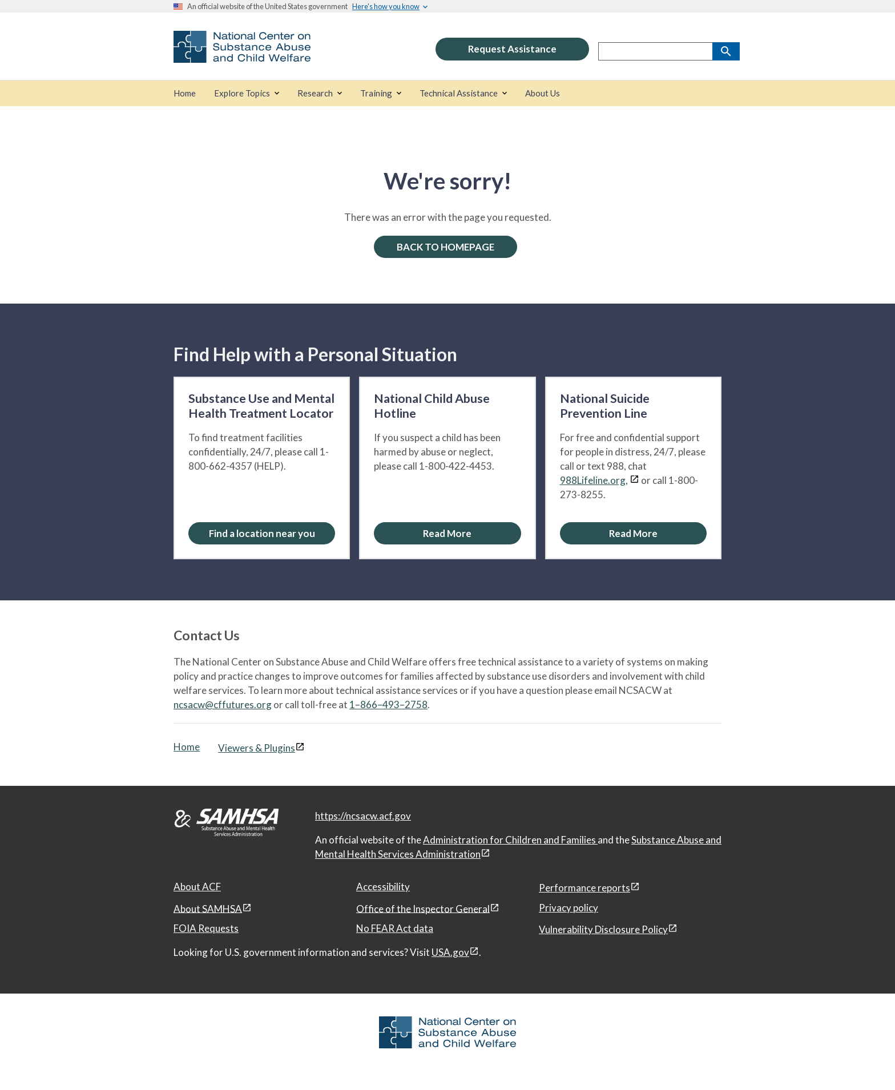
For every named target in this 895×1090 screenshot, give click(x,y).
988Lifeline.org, (594, 480)
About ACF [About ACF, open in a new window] (197, 887)
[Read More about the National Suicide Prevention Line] (633, 533)
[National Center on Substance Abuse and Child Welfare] (242, 55)
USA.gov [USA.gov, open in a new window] (450, 952)
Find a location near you (262, 533)
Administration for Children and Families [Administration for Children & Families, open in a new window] (510, 840)
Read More (447, 533)
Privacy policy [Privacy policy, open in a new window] (568, 908)
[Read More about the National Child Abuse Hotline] (447, 533)
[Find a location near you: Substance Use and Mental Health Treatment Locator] (261, 533)
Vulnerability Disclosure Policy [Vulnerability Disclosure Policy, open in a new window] (603, 929)
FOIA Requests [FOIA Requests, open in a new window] (206, 928)
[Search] (726, 51)
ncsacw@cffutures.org (223, 704)
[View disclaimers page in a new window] (634, 480)
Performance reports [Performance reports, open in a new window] (584, 888)
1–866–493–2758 (388, 704)
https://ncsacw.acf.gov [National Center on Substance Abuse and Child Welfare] (363, 816)
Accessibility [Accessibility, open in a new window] (383, 887)
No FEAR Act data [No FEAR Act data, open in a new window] (394, 928)
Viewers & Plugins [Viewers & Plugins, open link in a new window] (256, 748)
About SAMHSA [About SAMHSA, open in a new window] (208, 908)
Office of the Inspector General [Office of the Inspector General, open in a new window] (423, 908)
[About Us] (542, 93)
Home (187, 747)
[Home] (184, 93)
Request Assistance (512, 49)
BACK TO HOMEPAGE (445, 247)
